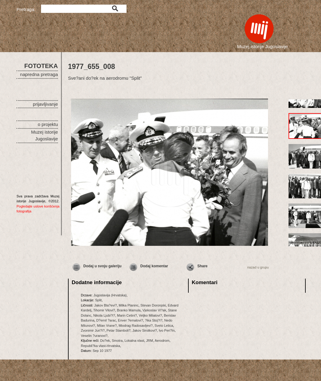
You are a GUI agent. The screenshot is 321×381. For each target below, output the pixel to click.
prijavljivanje (45, 104)
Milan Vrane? (107, 325)
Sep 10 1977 (102, 350)
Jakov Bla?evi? (105, 305)
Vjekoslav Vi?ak (154, 310)
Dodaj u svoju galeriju (102, 266)
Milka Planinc (129, 305)
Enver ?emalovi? (130, 320)
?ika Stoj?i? (153, 320)
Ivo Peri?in (167, 330)
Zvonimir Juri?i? (93, 330)
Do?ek (105, 340)
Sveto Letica (164, 325)
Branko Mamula (129, 310)
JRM (149, 340)
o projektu (48, 124)
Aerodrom (162, 340)
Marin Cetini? (127, 315)
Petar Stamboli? (118, 330)
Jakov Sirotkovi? (144, 330)
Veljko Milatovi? (150, 315)
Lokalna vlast (134, 340)
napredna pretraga (39, 74)
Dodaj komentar (154, 266)
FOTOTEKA (41, 66)
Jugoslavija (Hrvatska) (110, 295)
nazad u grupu (258, 267)
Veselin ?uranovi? (94, 335)
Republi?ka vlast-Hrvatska (100, 346)
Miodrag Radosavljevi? (136, 325)
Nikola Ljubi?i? (104, 315)
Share (202, 266)
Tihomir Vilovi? (104, 310)
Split (98, 300)
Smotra (117, 340)
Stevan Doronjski (153, 305)
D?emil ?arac (106, 320)
